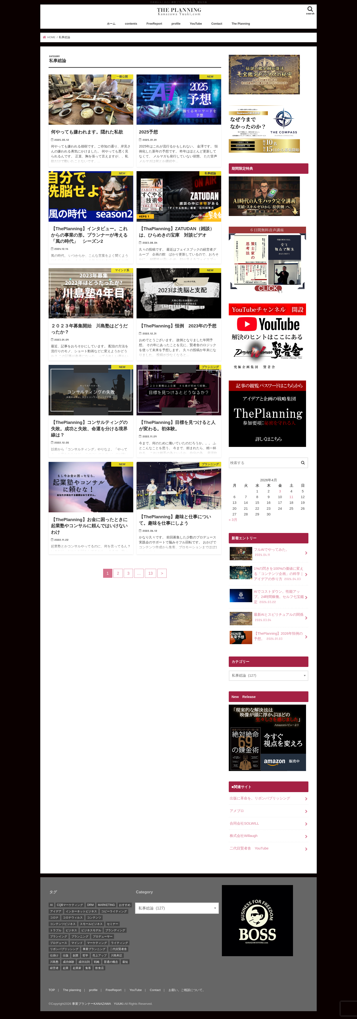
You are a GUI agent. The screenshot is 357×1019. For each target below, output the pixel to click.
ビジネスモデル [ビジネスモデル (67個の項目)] (91, 930)
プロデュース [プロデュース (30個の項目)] (58, 943)
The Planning (241, 23)
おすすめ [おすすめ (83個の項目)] (124, 905)
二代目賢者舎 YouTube (249, 848)
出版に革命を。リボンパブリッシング (260, 798)
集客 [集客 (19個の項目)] (88, 968)
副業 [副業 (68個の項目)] (75, 955)
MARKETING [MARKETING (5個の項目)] (106, 905)
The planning (72, 990)
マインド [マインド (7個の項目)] (77, 943)
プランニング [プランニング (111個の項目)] (79, 936)
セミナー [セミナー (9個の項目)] (112, 924)
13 (150, 573)
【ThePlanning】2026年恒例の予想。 (266, 637)
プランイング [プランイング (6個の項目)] (58, 936)
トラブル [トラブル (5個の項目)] (55, 930)
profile (176, 23)
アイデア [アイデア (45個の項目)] (55, 911)
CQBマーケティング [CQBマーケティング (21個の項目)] (70, 905)
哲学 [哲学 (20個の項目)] (85, 955)
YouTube (196, 23)
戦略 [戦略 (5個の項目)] (97, 962)
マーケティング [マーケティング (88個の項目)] (97, 943)
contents (131, 23)
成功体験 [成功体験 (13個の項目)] (68, 962)
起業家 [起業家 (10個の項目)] (77, 968)
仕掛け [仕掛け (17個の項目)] (54, 955)
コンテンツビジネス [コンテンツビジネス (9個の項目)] (63, 924)
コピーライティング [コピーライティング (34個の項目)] (114, 911)
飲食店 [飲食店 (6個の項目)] (99, 968)
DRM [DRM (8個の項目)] (90, 905)
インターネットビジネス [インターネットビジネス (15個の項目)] (81, 911)
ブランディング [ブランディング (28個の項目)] (115, 930)
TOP (52, 990)
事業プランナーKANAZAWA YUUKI (97, 1003)
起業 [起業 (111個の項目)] (66, 968)
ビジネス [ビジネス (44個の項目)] (71, 930)
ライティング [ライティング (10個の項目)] (119, 943)
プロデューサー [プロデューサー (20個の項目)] (103, 936)
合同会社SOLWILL (244, 823)
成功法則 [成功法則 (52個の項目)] (84, 962)
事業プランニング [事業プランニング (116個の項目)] (94, 949)
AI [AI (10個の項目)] (51, 905)
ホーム (111, 23)
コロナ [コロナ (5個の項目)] (54, 917)
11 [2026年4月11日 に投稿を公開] (291, 497)
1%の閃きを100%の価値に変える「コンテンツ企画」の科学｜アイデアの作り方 (267, 573)
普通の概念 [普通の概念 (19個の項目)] (111, 962)
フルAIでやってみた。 (259, 553)
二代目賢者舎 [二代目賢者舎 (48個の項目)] (118, 949)
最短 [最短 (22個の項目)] (125, 962)
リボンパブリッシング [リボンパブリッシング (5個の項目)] (64, 949)
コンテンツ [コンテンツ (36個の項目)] (94, 917)
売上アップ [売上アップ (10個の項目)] (99, 955)
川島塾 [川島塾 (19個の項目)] (54, 962)
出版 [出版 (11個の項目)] (66, 955)
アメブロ (237, 811)
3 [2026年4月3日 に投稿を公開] (280, 491)
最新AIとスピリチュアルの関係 (266, 618)
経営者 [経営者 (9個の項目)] (54, 968)
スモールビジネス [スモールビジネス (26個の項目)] (91, 924)
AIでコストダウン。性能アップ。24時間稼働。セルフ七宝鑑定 (267, 596)
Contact (216, 23)
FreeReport (154, 23)
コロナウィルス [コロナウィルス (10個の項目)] (73, 917)
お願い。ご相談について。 (187, 990)
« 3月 (233, 520)
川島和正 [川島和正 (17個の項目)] (116, 955)
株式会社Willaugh (243, 836)
